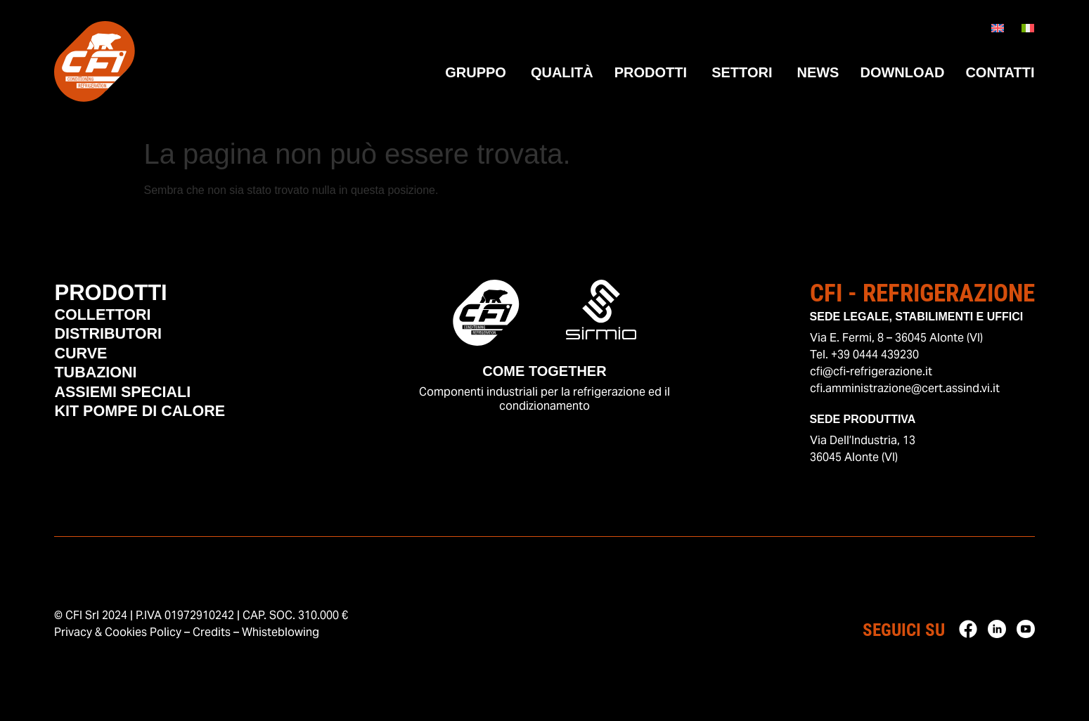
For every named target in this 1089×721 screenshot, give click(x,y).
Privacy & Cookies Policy (117, 632)
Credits (212, 632)
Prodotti (117, 294)
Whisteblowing (280, 632)
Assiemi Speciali (133, 406)
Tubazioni (102, 384)
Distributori (116, 341)
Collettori (110, 319)
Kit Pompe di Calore (153, 428)
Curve (84, 362)
